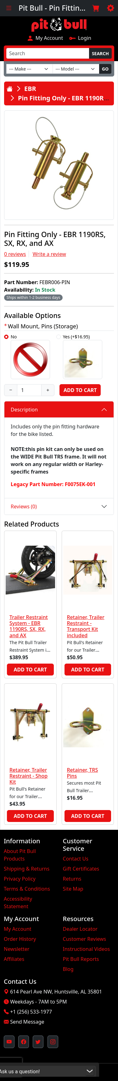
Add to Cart (80, 390)
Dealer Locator (80, 928)
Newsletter (16, 949)
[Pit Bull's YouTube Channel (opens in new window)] (9, 1042)
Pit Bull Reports (81, 959)
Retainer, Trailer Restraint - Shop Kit (28, 775)
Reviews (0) (24, 506)
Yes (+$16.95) (82, 356)
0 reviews (15, 254)
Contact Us (75, 858)
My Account (45, 37)
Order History (20, 938)
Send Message (27, 1021)
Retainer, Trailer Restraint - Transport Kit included (85, 626)
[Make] (29, 69)
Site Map (73, 888)
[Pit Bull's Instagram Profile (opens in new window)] (53, 1042)
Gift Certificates (81, 868)
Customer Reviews (84, 938)
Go (105, 69)
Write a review (49, 254)
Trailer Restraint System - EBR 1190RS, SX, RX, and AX (28, 626)
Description (24, 409)
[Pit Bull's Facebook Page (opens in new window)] (23, 1042)
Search (100, 53)
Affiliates (14, 959)
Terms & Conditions (27, 888)
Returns (72, 878)
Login (80, 37)
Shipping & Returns (26, 868)
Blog (68, 969)
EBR (30, 88)
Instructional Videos (86, 949)
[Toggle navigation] (9, 8)
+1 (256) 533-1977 (31, 1011)
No (30, 356)
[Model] (76, 69)
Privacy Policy (20, 878)
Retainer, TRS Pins (82, 772)
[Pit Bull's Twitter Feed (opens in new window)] (38, 1042)
